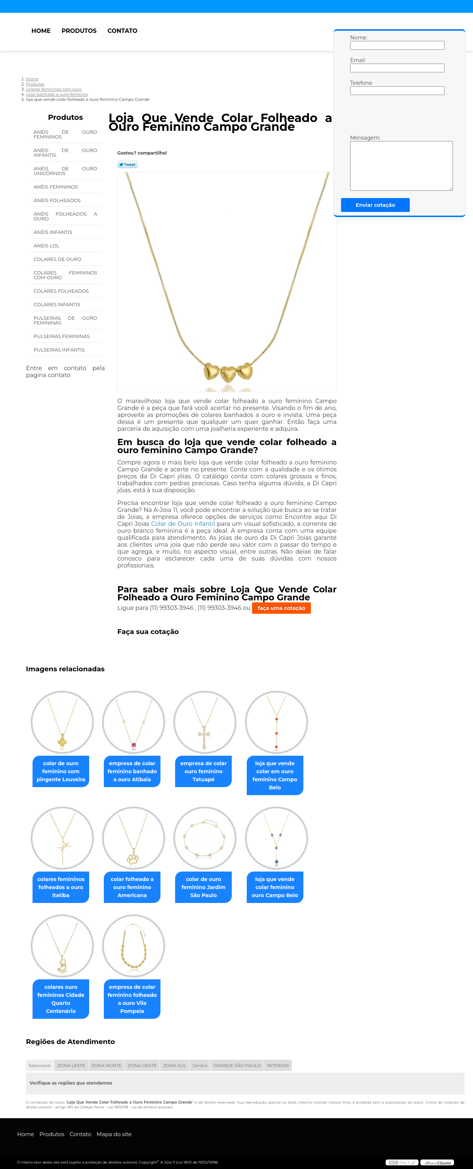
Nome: (357, 42)
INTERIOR (277, 1065)
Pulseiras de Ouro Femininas (65, 320)
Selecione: (40, 1065)
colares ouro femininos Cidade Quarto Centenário (62, 995)
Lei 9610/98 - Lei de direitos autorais (140, 1107)
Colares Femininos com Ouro (65, 275)
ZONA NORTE (106, 1065)
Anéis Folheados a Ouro (65, 216)
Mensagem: (357, 162)
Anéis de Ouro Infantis (65, 152)
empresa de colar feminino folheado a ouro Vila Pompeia (136, 999)
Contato (122, 30)
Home (40, 30)
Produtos (79, 30)
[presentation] (396, 116)
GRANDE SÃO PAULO (237, 1065)
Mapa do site (114, 1134)
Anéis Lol (47, 245)
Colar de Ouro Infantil (183, 523)
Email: (357, 64)
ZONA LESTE (71, 1065)
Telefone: (357, 87)
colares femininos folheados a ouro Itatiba (62, 887)
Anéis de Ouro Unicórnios (65, 171)
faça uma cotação (281, 608)
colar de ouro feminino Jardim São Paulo (211, 887)
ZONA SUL (174, 1065)
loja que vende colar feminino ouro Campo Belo (285, 887)
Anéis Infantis (53, 232)
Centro (199, 1065)
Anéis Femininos (56, 187)
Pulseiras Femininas (62, 336)
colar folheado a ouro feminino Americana (136, 887)
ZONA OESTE (142, 1065)
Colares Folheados (62, 291)
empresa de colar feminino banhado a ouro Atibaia (136, 771)
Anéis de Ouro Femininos (65, 134)
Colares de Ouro (58, 259)
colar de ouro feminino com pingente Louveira (62, 771)
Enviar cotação (375, 205)
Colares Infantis (58, 304)
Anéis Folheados (58, 200)
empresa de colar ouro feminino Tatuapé (211, 771)
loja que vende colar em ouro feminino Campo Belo (285, 775)
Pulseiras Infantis (60, 350)
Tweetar (127, 164)
